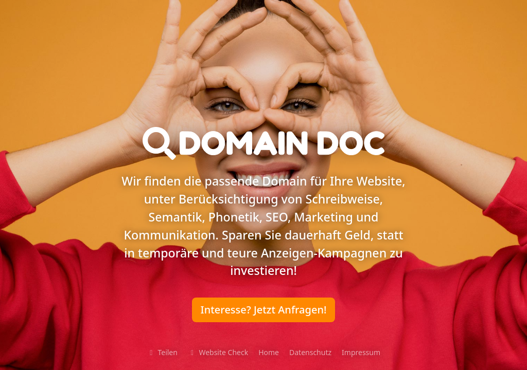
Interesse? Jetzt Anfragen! (264, 310)
